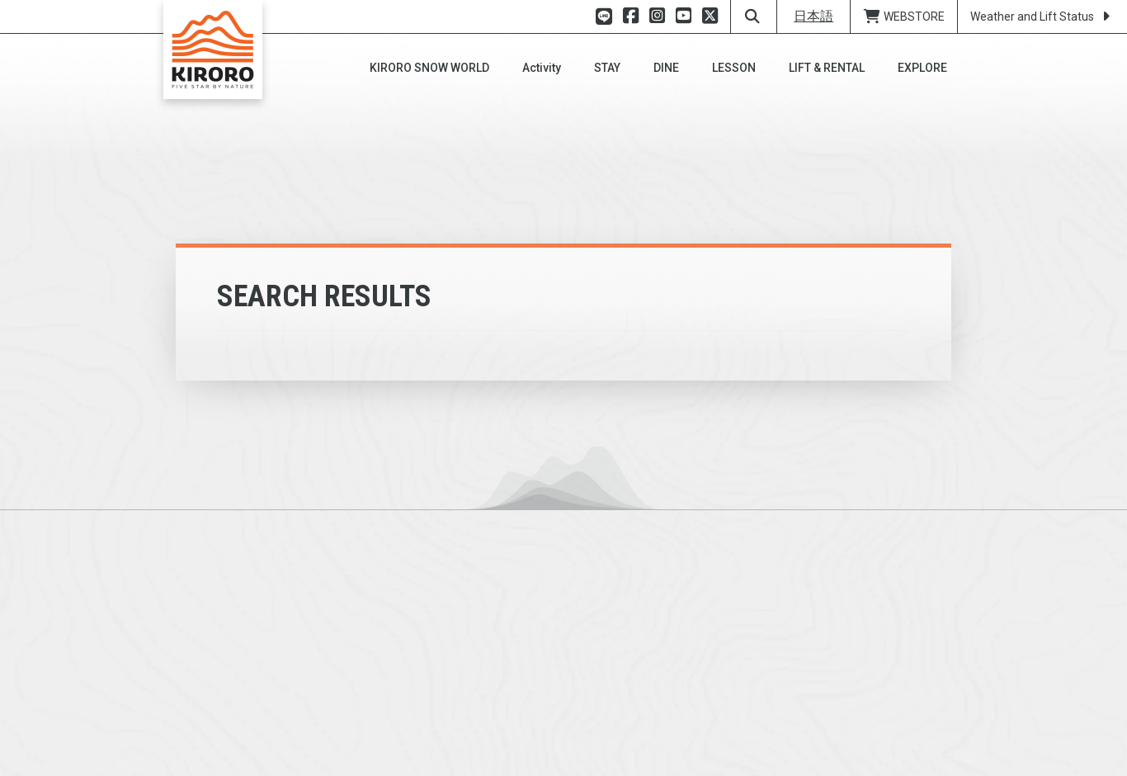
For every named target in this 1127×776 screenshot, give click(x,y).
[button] (429, 68)
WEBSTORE (904, 16)
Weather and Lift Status (1042, 16)
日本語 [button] (813, 16)
